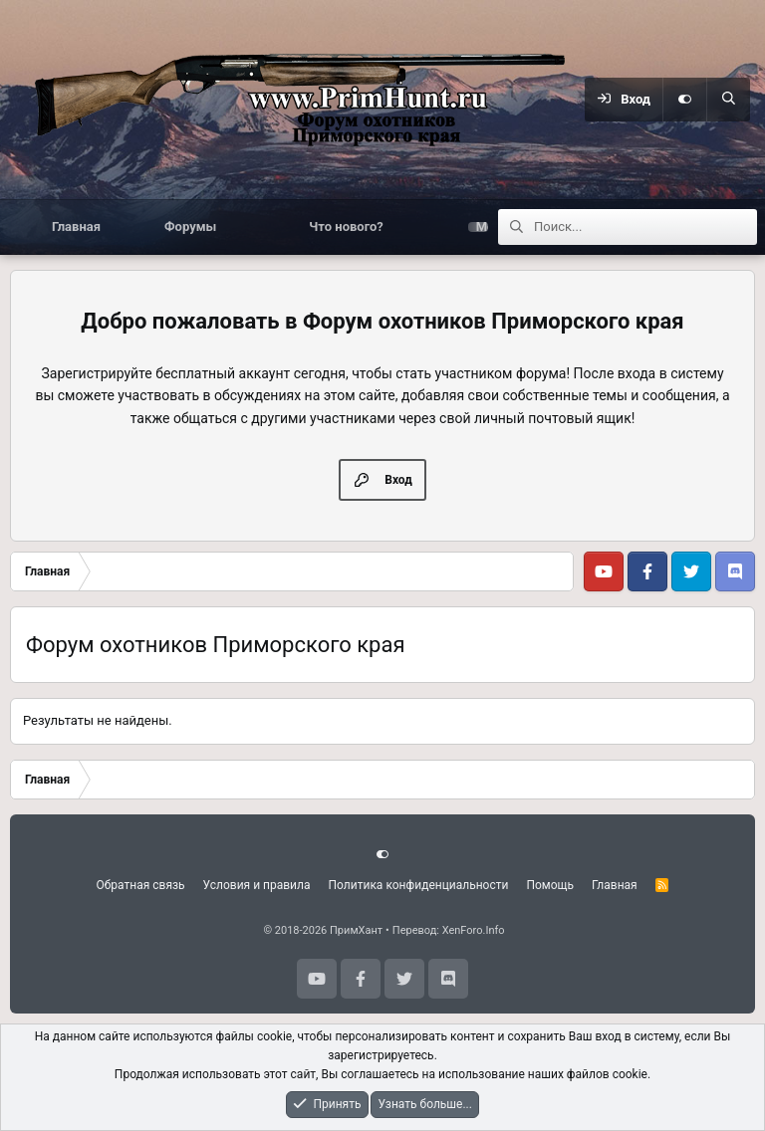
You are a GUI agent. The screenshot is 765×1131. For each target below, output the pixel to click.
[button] (250, 227)
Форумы (190, 226)
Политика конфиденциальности (419, 885)
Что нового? (346, 226)
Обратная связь (141, 885)
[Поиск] (728, 99)
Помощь (550, 885)
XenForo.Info (473, 930)
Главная (76, 226)
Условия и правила (257, 885)
